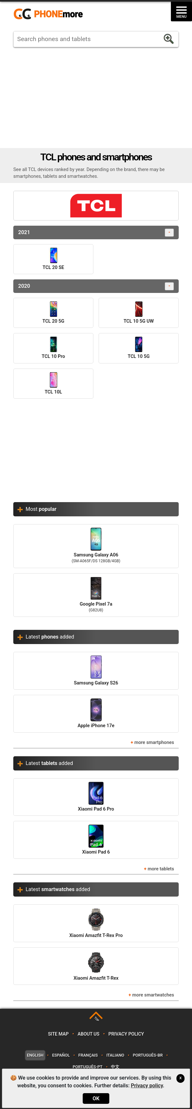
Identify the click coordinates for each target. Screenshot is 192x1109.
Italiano (115, 1055)
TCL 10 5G (139, 348)
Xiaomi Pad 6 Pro (96, 797)
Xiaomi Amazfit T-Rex (96, 966)
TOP (96, 1019)
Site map (58, 1034)
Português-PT (87, 1066)
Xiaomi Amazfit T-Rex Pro (96, 923)
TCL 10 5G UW (139, 312)
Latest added (50, 637)
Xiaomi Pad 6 (96, 839)
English (35, 1055)
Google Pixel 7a (96, 595)
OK (95, 1098)
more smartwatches (153, 995)
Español (61, 1055)
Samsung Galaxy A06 (96, 546)
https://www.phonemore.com (50, 14)
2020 (96, 286)
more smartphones (154, 742)
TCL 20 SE (53, 259)
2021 (96, 233)
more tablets (161, 869)
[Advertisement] (96, 97)
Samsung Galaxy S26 (96, 670)
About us (88, 1034)
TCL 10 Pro (53, 348)
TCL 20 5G (53, 312)
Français (88, 1055)
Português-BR (147, 1055)
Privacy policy (126, 1034)
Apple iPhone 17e (96, 713)
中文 (115, 1066)
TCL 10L (53, 383)
